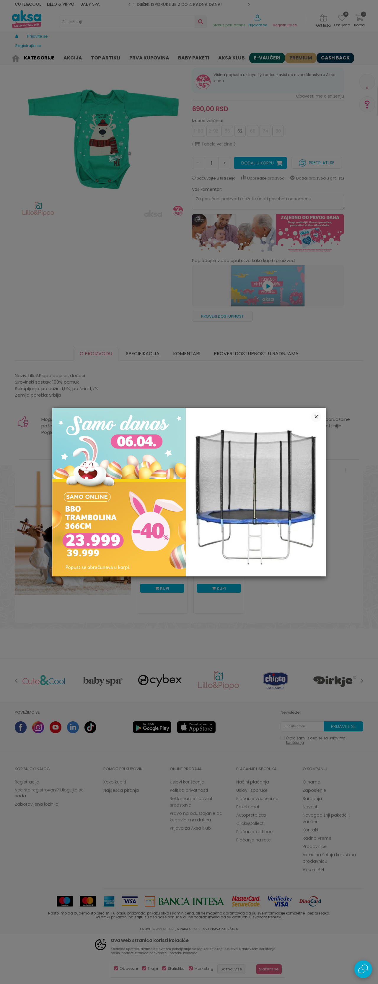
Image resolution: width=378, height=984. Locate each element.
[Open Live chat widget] (363, 969)
